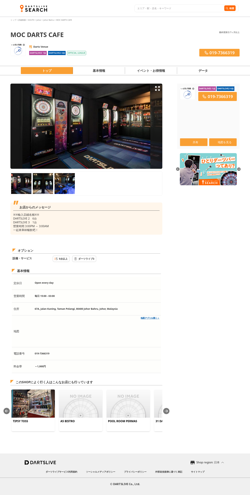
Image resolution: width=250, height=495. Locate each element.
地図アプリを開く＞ (150, 318)
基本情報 (99, 70)
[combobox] (178, 8)
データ (203, 70)
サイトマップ (198, 471)
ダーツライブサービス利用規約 (61, 471)
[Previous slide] (6, 411)
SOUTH (31, 20)
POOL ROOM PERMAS (122, 421)
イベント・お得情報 (151, 70)
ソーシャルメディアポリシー (100, 471)
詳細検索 (22, 20)
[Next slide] (166, 411)
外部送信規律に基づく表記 (168, 471)
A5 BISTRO (67, 421)
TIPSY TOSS (20, 421)
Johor (38, 20)
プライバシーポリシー (135, 471)
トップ (13, 20)
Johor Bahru (48, 20)
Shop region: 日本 (208, 462)
